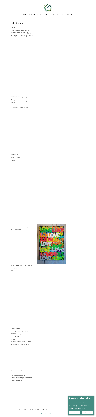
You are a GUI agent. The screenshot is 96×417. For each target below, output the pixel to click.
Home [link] (25, 14)
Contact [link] (70, 14)
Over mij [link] (32, 14)
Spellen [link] (40, 14)
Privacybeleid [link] (48, 413)
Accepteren (87, 412)
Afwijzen (75, 412)
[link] (48, 7)
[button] (49, 14)
